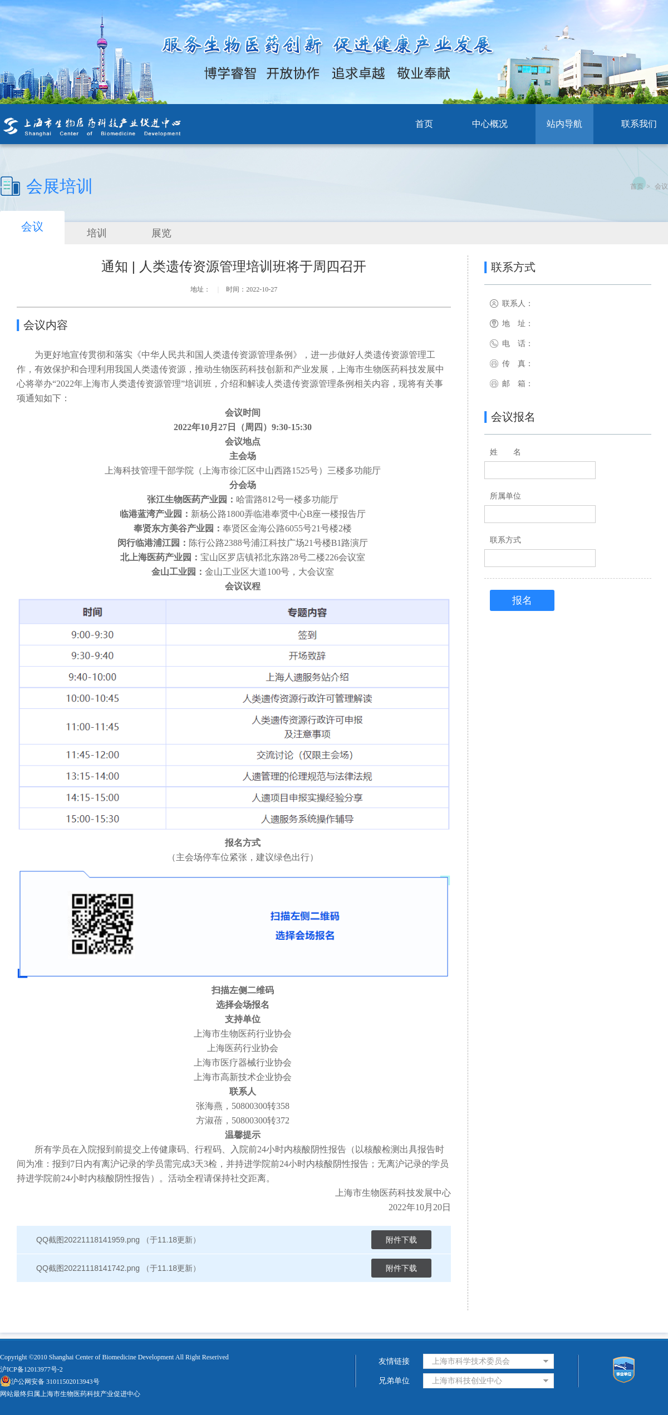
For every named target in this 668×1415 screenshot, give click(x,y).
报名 (522, 600)
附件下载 (401, 1239)
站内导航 (564, 124)
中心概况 (490, 124)
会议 (661, 186)
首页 (424, 124)
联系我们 (639, 124)
